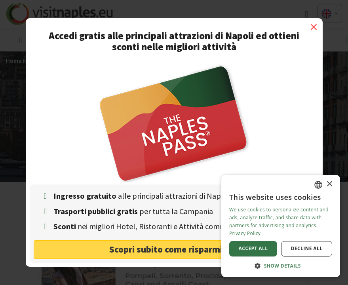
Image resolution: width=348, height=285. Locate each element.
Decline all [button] (307, 248)
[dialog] (280, 226)
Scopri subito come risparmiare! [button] (174, 249)
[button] (280, 265)
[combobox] (318, 185)
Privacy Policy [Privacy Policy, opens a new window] (245, 233)
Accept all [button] (253, 248)
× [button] (329, 184)
